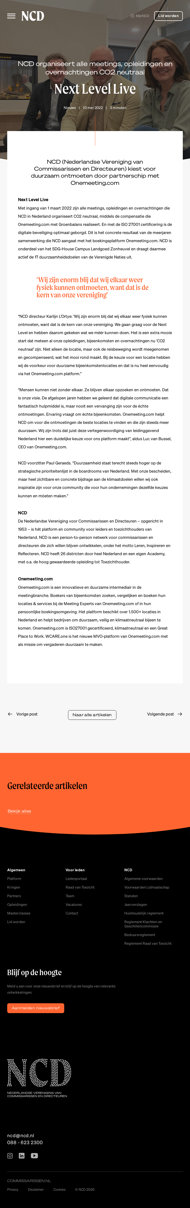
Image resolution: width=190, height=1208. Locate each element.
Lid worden (168, 16)
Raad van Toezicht (80, 887)
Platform (14, 878)
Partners (14, 895)
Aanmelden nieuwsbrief (36, 1007)
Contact (72, 913)
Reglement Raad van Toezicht (147, 943)
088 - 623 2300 (25, 1142)
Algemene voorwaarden (143, 878)
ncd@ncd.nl (20, 1135)
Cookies (59, 1189)
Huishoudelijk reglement (144, 913)
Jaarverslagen (135, 904)
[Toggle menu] (11, 16)
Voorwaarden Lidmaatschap (146, 887)
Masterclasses (18, 913)
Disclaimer (36, 1189)
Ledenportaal (76, 878)
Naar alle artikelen (92, 714)
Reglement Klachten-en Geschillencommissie (143, 923)
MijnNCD (139, 15)
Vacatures (74, 904)
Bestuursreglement (139, 934)
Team (70, 895)
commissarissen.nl (29, 1180)
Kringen (13, 887)
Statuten (131, 895)
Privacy (12, 1189)
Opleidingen (17, 904)
